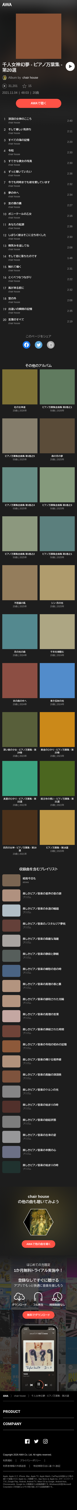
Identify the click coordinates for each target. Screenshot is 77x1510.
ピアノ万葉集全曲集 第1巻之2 (20, 554)
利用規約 (7, 1460)
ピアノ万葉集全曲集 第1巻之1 (57, 554)
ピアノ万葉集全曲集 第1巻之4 (20, 505)
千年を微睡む (57, 652)
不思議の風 (20, 603)
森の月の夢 (57, 456)
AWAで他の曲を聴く (38, 1244)
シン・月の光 (57, 603)
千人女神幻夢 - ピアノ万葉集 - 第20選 (50, 1396)
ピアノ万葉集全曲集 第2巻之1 (57, 407)
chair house (30, 77)
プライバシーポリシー (30, 1460)
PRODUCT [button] (11, 1411)
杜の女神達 (20, 407)
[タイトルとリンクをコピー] (50, 345)
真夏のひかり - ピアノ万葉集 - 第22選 (19, 800)
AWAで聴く (38, 103)
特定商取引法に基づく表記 (46, 1466)
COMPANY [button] (12, 1424)
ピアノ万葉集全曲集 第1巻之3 (57, 505)
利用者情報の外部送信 (14, 1466)
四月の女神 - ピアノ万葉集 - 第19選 (19, 849)
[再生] (70, 66)
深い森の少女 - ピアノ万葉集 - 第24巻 (19, 751)
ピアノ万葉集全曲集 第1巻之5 (20, 456)
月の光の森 (20, 652)
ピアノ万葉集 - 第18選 (57, 847)
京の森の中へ (20, 701)
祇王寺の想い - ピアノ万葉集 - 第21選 (57, 800)
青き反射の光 (57, 701)
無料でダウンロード (38, 1314)
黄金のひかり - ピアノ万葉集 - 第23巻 (57, 751)
